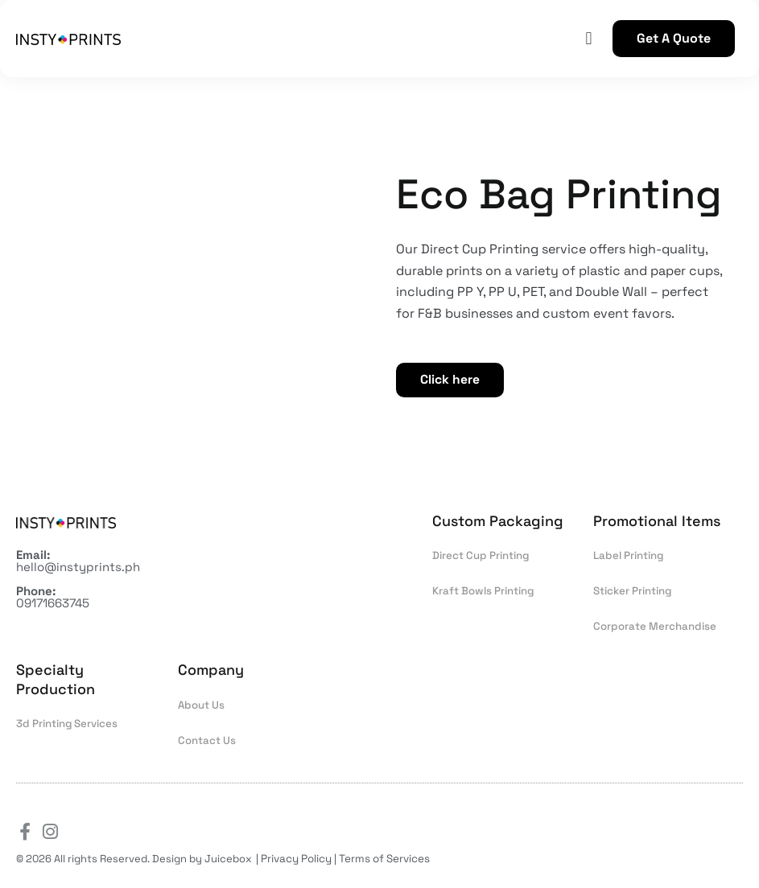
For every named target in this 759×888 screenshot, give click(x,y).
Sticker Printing (632, 592)
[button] (588, 39)
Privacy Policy (296, 858)
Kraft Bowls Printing (482, 592)
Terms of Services (383, 858)
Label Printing (627, 557)
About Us (201, 706)
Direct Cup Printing (479, 557)
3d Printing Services (66, 724)
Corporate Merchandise (653, 628)
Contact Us (206, 741)
